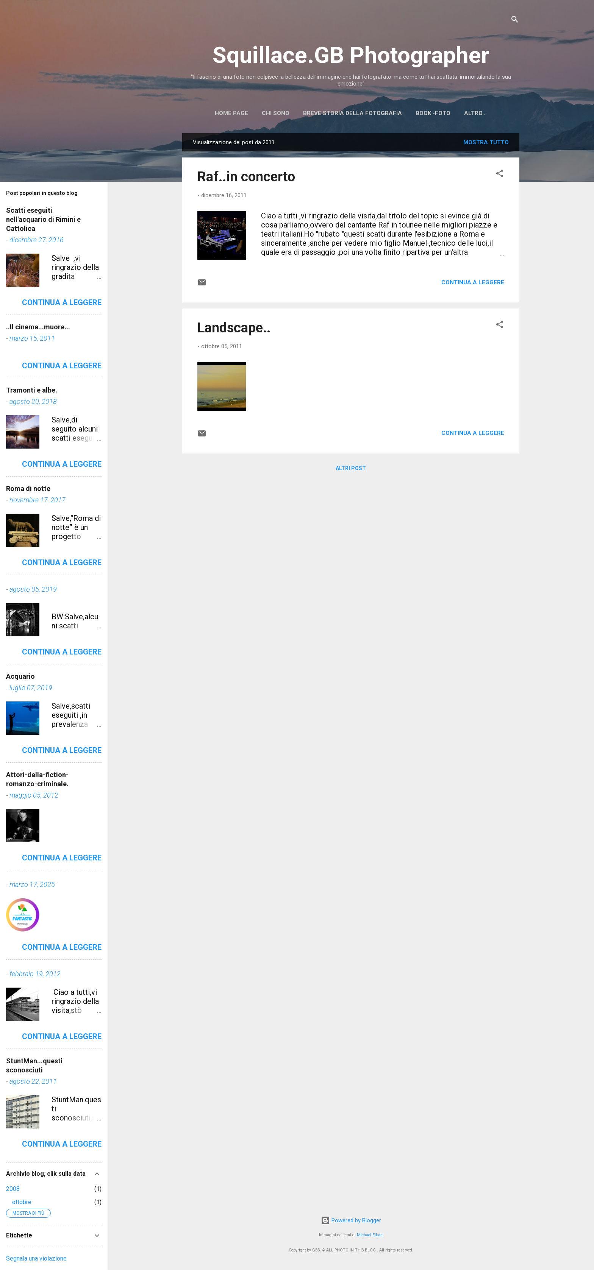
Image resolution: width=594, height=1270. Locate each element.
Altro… (475, 113)
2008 (13, 1188)
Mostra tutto (486, 142)
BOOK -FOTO (433, 113)
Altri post (351, 468)
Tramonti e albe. (31, 390)
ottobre (21, 1202)
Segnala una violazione (36, 1258)
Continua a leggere (472, 282)
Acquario (20, 676)
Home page (231, 113)
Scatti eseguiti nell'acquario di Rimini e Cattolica (43, 219)
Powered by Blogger (351, 1220)
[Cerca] (514, 20)
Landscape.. (233, 328)
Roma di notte (28, 488)
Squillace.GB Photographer (351, 55)
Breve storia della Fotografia (352, 113)
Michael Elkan (370, 1235)
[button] (499, 175)
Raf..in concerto (246, 177)
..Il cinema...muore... (38, 327)
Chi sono (275, 113)
